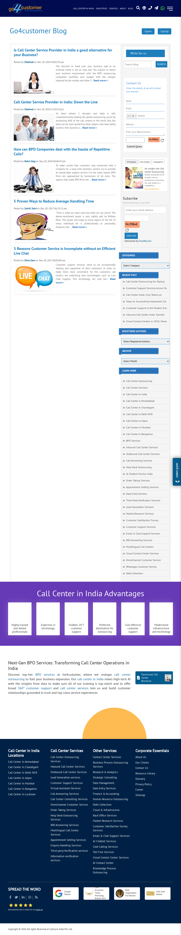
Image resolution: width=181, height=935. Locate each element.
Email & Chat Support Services (143, 533)
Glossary (140, 779)
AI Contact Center (103, 863)
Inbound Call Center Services (142, 447)
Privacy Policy (143, 784)
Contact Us (141, 768)
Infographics (158, 162)
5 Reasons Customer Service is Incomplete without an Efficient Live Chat (64, 251)
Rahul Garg (29, 161)
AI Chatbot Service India (139, 474)
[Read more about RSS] (36, 897)
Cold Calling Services (105, 846)
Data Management (103, 783)
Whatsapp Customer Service (141, 566)
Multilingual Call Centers (140, 546)
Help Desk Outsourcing (139, 467)
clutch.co (39, 909)
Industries (101, 8)
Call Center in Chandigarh (140, 407)
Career (139, 789)
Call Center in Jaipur (137, 420)
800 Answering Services (139, 540)
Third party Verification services (69, 850)
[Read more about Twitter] (16, 897)
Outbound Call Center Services (143, 454)
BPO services (45, 675)
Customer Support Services (141, 527)
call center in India (90, 679)
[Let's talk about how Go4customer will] (141, 724)
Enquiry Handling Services (66, 845)
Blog (130, 8)
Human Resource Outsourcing (110, 799)
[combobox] (131, 116)
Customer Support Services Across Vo (146, 288)
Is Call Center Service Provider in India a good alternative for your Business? (63, 52)
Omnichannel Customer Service (143, 560)
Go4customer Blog (38, 31)
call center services (74, 688)
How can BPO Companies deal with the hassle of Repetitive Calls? (62, 151)
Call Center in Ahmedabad (140, 401)
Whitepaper (131, 162)
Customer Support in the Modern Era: (146, 308)
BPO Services (133, 440)
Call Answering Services (139, 460)
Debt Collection (134, 573)
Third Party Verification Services (143, 500)
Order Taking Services (138, 480)
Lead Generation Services (140, 507)
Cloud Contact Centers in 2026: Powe (146, 321)
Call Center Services (137, 387)
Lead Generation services (65, 777)
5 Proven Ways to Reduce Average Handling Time (54, 201)
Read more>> (101, 80)
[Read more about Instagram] (29, 897)
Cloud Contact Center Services (142, 553)
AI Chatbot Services (104, 841)
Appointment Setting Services (142, 487)
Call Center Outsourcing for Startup (145, 281)
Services (113, 8)
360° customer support (35, 688)
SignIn (148, 31)
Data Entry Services (136, 493)
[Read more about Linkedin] (23, 897)
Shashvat (28, 62)
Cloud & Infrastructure (106, 810)
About (123, 8)
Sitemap (140, 795)
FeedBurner (145, 241)
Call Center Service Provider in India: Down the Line (56, 102)
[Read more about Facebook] (10, 897)
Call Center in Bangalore (139, 434)
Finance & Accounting (106, 794)
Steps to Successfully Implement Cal (146, 301)
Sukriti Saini (30, 208)
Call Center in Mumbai (138, 427)
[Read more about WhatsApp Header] (163, 9)
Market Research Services (140, 513)
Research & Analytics (105, 772)
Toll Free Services (103, 852)
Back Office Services (105, 815)
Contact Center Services (107, 757)
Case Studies (145, 162)
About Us (140, 757)
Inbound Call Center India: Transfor (145, 314)
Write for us (138, 53)
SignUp (164, 31)
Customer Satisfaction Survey (142, 520)
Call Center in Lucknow (22, 794)
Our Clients (142, 762)
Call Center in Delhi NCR (139, 414)
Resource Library (145, 773)
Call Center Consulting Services (69, 799)
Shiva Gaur (29, 260)
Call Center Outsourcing (139, 381)
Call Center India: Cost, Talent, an (144, 294)
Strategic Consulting (105, 777)
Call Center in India (83, 8)
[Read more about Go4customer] (25, 8)
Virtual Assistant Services (65, 788)
